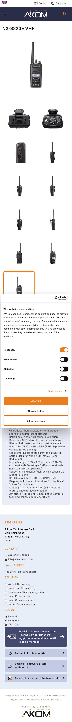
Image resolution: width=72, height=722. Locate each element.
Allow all (36, 401)
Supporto (61, 3)
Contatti (43, 3)
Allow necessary (36, 421)
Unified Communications (22, 604)
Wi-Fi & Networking (19, 584)
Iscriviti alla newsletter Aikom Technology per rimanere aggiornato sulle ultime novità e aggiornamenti (37, 636)
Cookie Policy (43, 707)
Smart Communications (21, 600)
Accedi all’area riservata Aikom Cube (37, 678)
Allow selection (36, 411)
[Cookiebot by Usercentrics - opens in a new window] (54, 298)
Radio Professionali (19, 596)
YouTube (11, 624)
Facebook (12, 620)
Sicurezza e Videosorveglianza (26, 592)
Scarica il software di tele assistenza (31, 665)
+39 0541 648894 (17, 555)
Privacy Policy (28, 707)
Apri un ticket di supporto (30, 653)
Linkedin (11, 616)
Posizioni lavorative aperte (21, 571)
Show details (55, 391)
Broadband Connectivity (22, 588)
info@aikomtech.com (19, 559)
